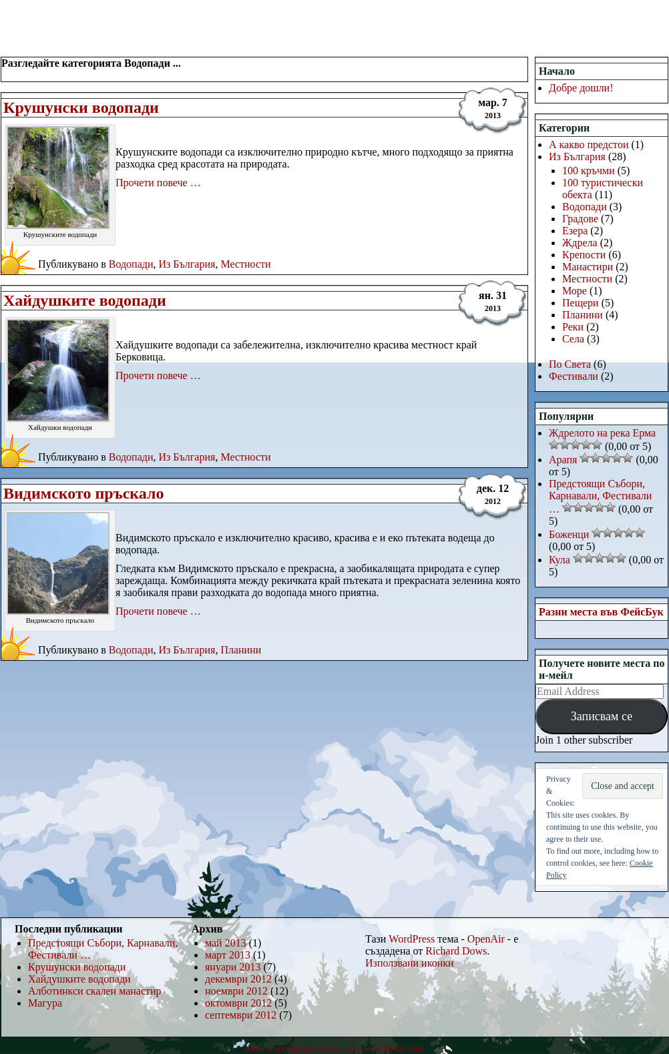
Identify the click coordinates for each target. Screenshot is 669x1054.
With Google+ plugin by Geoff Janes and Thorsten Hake (334, 1048)
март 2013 (227, 955)
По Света (570, 364)
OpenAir (486, 939)
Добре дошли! (581, 87)
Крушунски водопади (81, 107)
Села (573, 338)
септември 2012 (240, 1015)
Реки (573, 326)
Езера (575, 230)
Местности (245, 264)
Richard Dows (456, 951)
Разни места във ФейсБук (601, 611)
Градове (580, 218)
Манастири (587, 266)
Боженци (569, 534)
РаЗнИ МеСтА (69, 17)
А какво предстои (588, 144)
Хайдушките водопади (84, 300)
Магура (45, 1003)
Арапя (563, 459)
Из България (186, 264)
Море (574, 290)
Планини (240, 649)
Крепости (584, 254)
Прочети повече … (158, 182)
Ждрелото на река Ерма (602, 433)
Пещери (580, 302)
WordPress (412, 939)
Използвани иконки (409, 963)
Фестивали (573, 376)
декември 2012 (238, 979)
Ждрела (580, 242)
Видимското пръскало (83, 493)
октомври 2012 (238, 1003)
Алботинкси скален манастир (95, 991)
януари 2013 (232, 967)
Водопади (131, 264)
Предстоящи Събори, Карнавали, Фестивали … (600, 496)
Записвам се (601, 716)
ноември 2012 (236, 991)
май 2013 (225, 943)
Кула (559, 559)
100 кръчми (588, 170)
